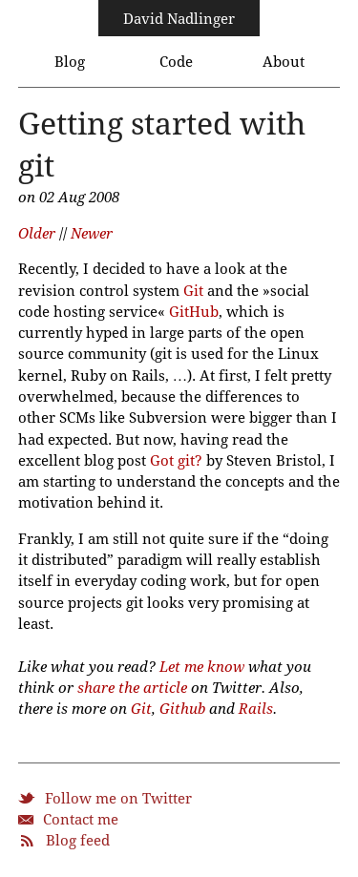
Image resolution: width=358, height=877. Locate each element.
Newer (92, 233)
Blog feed (78, 840)
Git (193, 291)
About (284, 62)
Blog (69, 62)
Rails (256, 709)
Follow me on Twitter (118, 798)
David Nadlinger (179, 19)
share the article (132, 688)
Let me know (201, 667)
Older (36, 233)
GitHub (194, 312)
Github (182, 709)
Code (176, 62)
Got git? (176, 461)
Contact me (80, 819)
